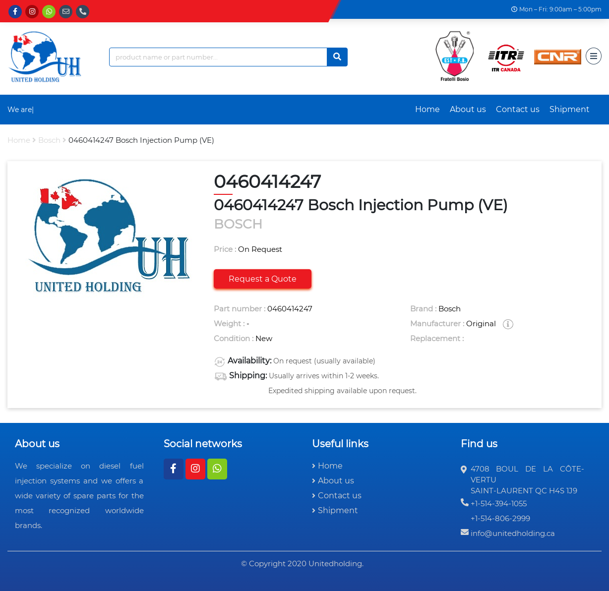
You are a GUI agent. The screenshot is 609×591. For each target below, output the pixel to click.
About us (468, 109)
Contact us (518, 109)
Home (427, 109)
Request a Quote (263, 279)
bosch (49, 140)
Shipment (569, 109)
